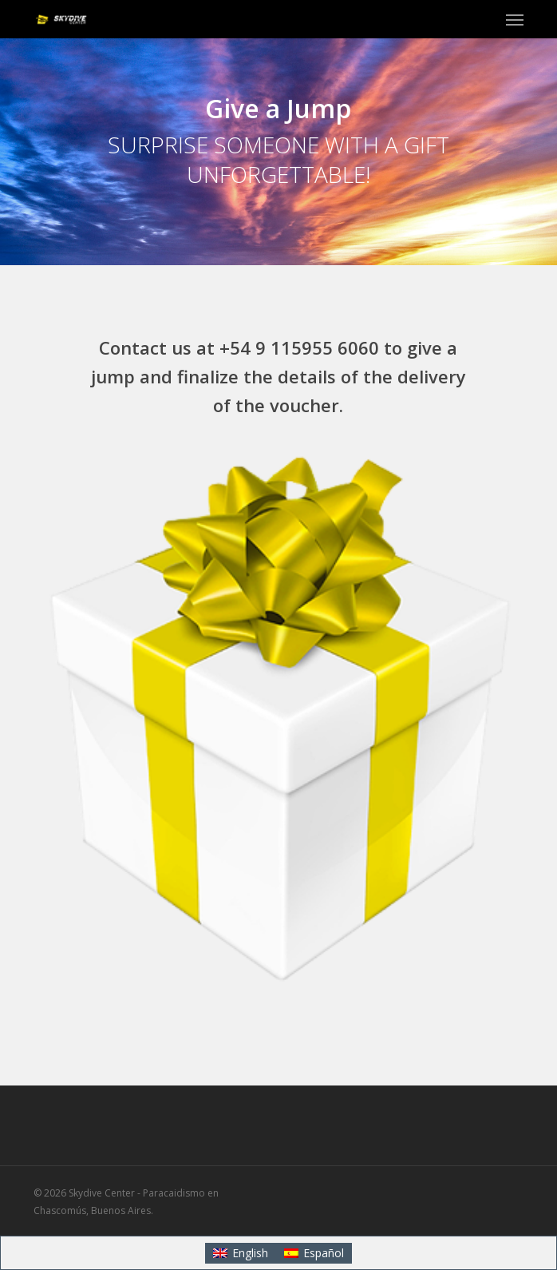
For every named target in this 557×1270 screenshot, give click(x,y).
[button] (514, 19)
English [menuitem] (250, 1252)
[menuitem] (240, 1253)
